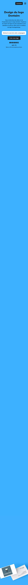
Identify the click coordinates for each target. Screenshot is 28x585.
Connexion (19, 3)
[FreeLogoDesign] (7, 3)
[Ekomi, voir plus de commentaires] (14, 45)
